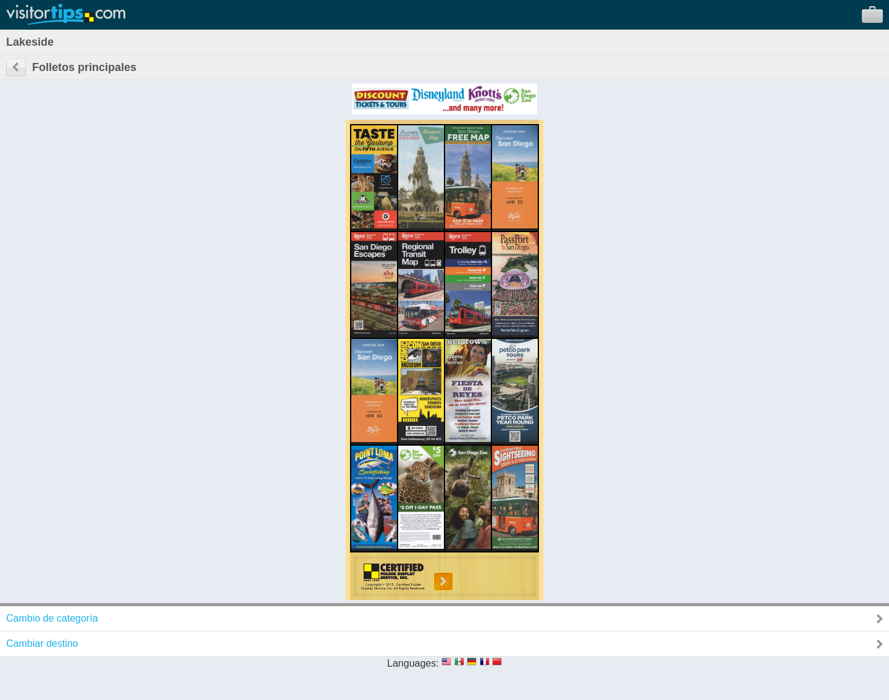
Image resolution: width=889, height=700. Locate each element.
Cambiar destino (42, 643)
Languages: (413, 663)
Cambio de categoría (52, 618)
